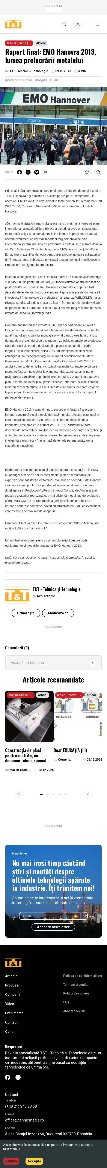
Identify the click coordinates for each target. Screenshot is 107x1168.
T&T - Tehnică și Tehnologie (57, 589)
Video (9, 1004)
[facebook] (19, 172)
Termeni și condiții (76, 984)
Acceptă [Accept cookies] (34, 1161)
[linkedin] (28, 172)
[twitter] (36, 172)
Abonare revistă (74, 1011)
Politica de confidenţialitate (82, 975)
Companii (12, 995)
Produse (11, 985)
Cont (9, 1032)
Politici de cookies (76, 993)
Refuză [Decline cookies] (11, 1161)
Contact (11, 1022)
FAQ (66, 1002)
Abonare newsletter (53, 927)
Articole (11, 976)
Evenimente (14, 1013)
